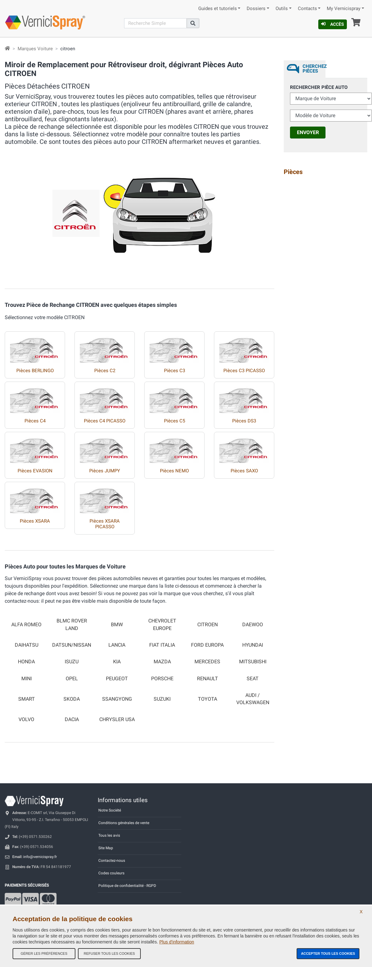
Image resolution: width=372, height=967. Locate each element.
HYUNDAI (252, 645)
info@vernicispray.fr (40, 857)
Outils (282, 8)
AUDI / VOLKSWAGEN (252, 699)
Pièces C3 (174, 370)
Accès (332, 24)
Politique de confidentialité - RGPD (127, 885)
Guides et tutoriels (217, 8)
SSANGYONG (117, 699)
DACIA (72, 719)
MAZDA (162, 662)
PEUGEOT (117, 679)
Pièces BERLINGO (35, 370)
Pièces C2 (104, 370)
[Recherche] (155, 23)
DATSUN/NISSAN (71, 645)
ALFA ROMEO (26, 624)
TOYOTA (207, 699)
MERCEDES (207, 662)
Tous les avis (109, 835)
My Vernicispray (343, 8)
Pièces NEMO (174, 471)
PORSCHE (162, 679)
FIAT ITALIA (162, 645)
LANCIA (116, 645)
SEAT (253, 679)
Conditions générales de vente (123, 823)
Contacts (307, 8)
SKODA (71, 699)
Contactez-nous (111, 860)
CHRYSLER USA (117, 719)
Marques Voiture (35, 49)
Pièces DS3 (244, 421)
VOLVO (26, 719)
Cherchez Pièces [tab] (314, 68)
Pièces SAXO (244, 471)
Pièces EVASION (35, 471)
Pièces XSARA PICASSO (105, 524)
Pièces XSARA (35, 521)
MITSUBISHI (252, 662)
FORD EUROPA (207, 645)
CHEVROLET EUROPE (162, 624)
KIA (117, 662)
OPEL (72, 679)
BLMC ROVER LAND (72, 624)
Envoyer (308, 132)
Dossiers (256, 8)
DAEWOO (252, 624)
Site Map (105, 848)
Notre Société (109, 810)
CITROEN (207, 624)
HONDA (26, 662)
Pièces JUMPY (104, 471)
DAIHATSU (26, 645)
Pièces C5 (174, 421)
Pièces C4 (35, 421)
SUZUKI (162, 699)
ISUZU (72, 662)
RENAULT (207, 679)
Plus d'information (176, 941)
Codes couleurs (111, 873)
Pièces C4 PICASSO (104, 421)
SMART (26, 699)
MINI (26, 679)
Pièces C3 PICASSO (244, 370)
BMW (117, 624)
